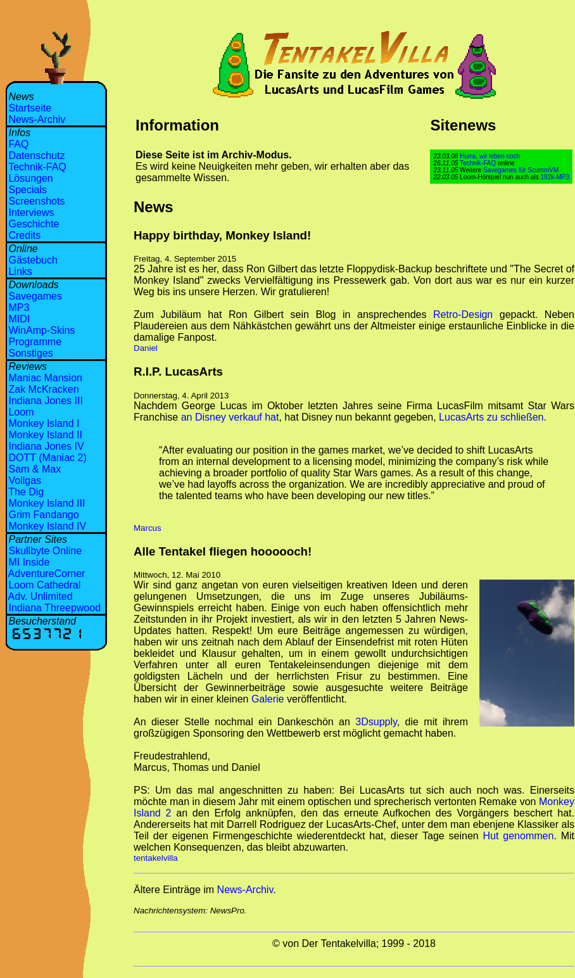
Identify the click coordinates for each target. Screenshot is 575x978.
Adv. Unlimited (40, 596)
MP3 (18, 307)
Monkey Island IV (47, 526)
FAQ (18, 144)
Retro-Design (463, 314)
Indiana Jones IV (46, 446)
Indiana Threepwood (54, 607)
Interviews (31, 212)
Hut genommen (518, 835)
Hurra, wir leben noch (490, 156)
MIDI (19, 319)
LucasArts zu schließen (491, 417)
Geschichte (33, 224)
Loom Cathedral (44, 585)
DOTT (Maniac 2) (47, 457)
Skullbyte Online (45, 550)
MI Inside (28, 562)
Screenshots (36, 201)
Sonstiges (30, 353)
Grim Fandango (43, 514)
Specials (27, 189)
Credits (24, 235)
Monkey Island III (46, 503)
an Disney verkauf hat (230, 417)
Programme (34, 341)
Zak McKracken (43, 389)
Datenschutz (36, 155)
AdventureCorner (46, 573)
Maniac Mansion (45, 377)
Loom (21, 412)
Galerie (267, 699)
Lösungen (30, 178)
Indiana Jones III (45, 400)
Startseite (29, 108)
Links (20, 271)
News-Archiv (36, 119)
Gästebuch (32, 260)
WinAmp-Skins (41, 330)
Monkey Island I (43, 423)
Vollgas (24, 480)
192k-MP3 (554, 177)
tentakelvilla (156, 858)
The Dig (26, 491)
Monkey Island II (45, 434)
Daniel (146, 348)
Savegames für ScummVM (521, 170)
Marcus (147, 528)
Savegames (35, 296)
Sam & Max (34, 469)
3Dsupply (376, 721)
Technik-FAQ (37, 167)
